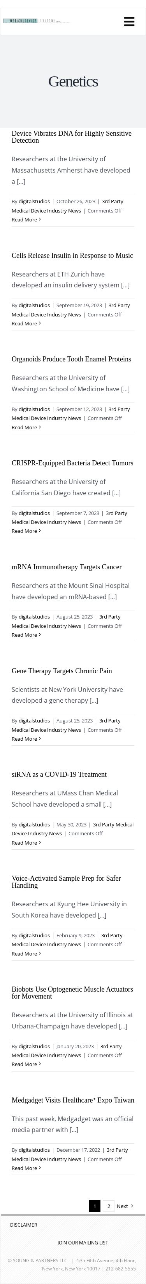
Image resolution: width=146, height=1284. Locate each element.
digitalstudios (34, 201)
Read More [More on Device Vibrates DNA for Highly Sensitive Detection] (24, 219)
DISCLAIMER (23, 1225)
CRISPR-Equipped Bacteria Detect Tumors (72, 463)
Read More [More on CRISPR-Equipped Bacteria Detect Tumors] (24, 530)
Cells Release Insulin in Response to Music (72, 255)
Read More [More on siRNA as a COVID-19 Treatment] (24, 842)
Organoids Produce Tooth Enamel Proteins (71, 359)
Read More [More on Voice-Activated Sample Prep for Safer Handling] (24, 953)
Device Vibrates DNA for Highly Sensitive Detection (72, 137)
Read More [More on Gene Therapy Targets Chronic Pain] (24, 738)
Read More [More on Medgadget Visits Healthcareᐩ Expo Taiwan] (24, 1168)
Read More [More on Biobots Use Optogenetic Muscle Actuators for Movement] (24, 1064)
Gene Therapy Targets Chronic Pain (62, 671)
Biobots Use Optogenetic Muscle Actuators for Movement (72, 992)
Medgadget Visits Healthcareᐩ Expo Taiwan (73, 1100)
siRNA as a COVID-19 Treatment (59, 774)
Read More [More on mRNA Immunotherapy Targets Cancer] (24, 634)
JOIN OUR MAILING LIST (83, 1242)
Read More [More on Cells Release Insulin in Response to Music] (24, 323)
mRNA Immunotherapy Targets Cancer (67, 567)
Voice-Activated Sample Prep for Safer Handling (66, 881)
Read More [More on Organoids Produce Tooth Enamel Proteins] (24, 427)
